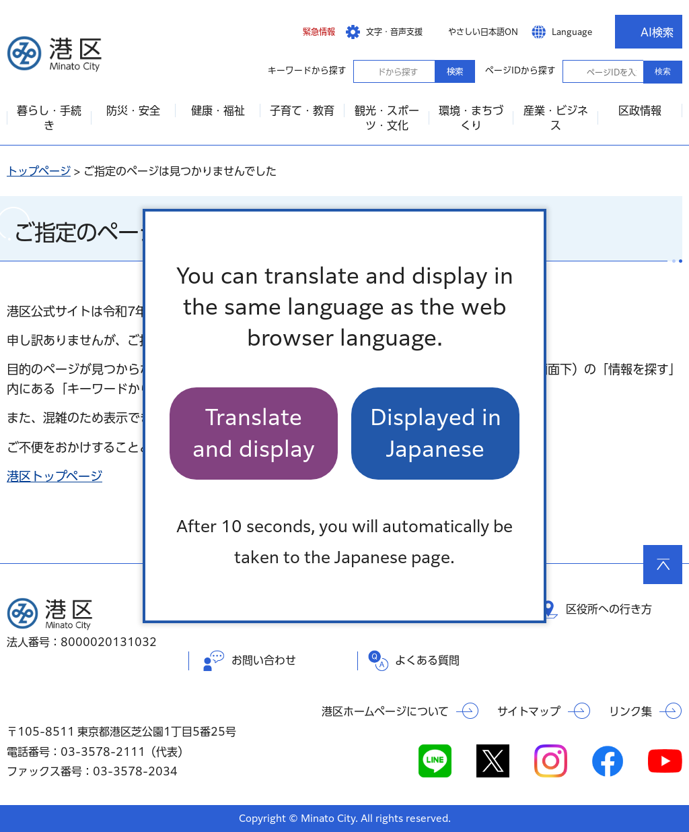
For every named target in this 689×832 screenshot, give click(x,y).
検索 (455, 71)
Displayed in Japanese (435, 433)
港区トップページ (54, 476)
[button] (308, 32)
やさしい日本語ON (483, 32)
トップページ (39, 171)
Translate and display (253, 433)
